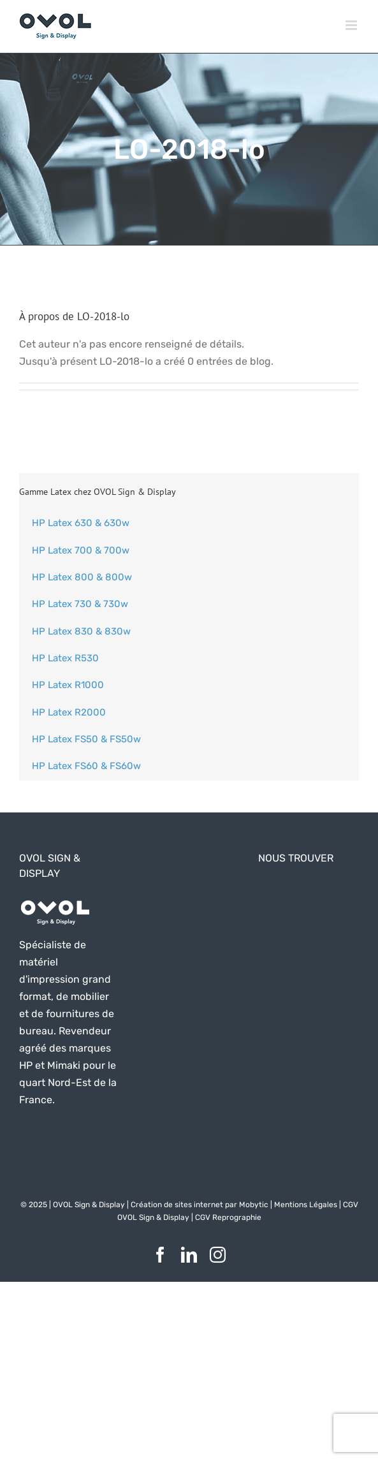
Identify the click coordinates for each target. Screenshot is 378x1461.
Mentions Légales (305, 1204)
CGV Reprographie (228, 1217)
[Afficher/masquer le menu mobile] (352, 25)
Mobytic (253, 1204)
